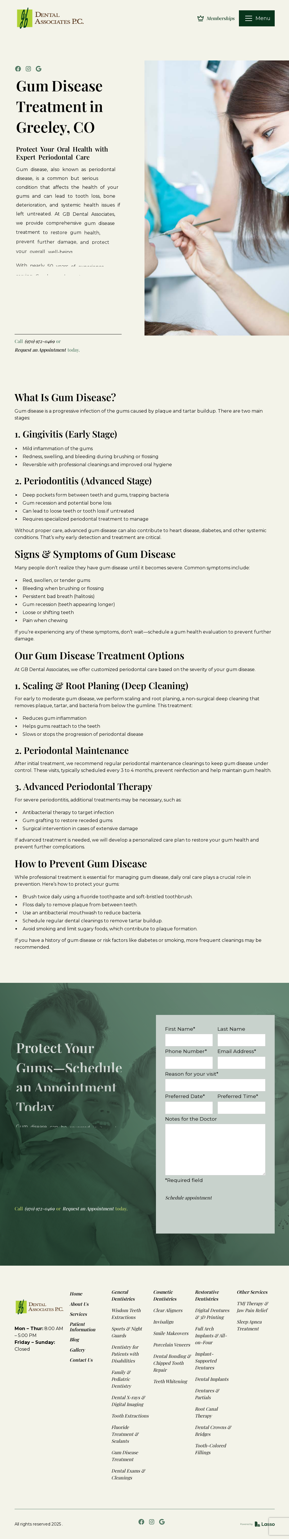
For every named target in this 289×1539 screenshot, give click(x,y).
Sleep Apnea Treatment (249, 1325)
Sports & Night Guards (126, 1332)
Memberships (220, 18)
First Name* (180, 1029)
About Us (79, 1304)
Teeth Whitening (170, 1381)
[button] (249, 18)
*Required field (184, 1180)
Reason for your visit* (191, 1074)
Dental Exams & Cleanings (128, 1474)
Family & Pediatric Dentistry (121, 1379)
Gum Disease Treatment (124, 1455)
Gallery (77, 1350)
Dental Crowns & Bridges (213, 1430)
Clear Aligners (167, 1310)
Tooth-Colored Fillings (210, 1448)
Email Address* (236, 1051)
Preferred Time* (237, 1096)
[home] (51, 18)
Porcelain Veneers (171, 1345)
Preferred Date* (185, 1096)
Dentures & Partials (207, 1393)
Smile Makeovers (170, 1333)
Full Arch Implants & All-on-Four (211, 1335)
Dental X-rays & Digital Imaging (128, 1400)
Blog (74, 1339)
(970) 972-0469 (39, 341)
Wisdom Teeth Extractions (125, 1313)
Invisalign (163, 1322)
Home (76, 1294)
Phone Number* (186, 1051)
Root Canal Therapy (206, 1412)
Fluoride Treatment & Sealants (124, 1434)
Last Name (231, 1029)
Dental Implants (211, 1379)
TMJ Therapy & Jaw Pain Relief (252, 1306)
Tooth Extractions (130, 1416)
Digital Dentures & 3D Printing (212, 1313)
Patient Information (82, 1326)
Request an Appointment (40, 350)
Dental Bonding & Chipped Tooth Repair (172, 1363)
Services (78, 1314)
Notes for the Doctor (191, 1119)
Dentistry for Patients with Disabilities (124, 1354)
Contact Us (81, 1360)
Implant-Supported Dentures (205, 1361)
